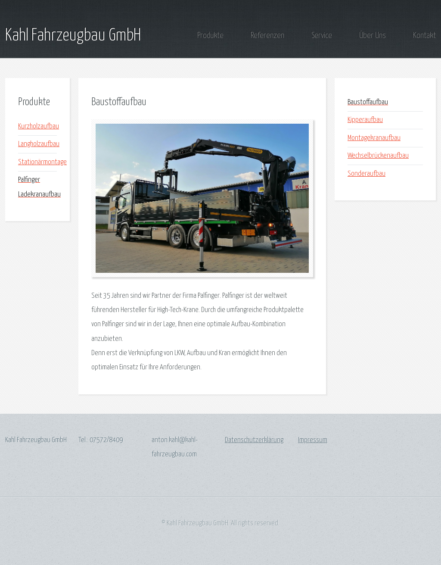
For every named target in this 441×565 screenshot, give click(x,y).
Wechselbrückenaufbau (378, 155)
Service (321, 35)
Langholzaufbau (38, 144)
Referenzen (267, 35)
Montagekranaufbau (374, 138)
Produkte (210, 35)
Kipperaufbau (365, 120)
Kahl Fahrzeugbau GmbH (73, 36)
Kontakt (424, 35)
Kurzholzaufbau (38, 126)
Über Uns (372, 35)
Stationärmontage (42, 162)
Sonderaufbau (366, 174)
